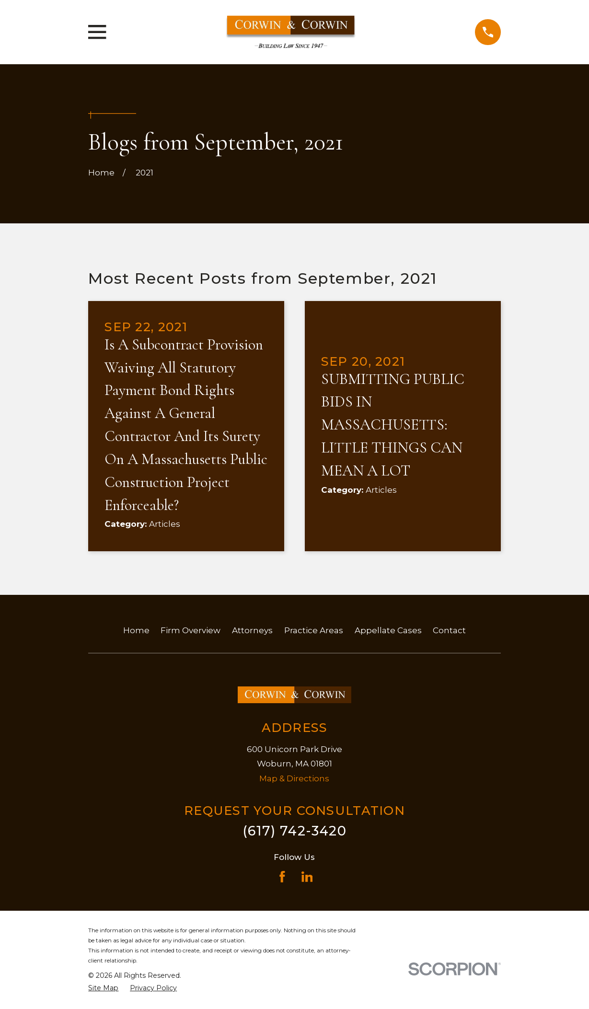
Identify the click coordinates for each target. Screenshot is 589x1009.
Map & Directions (294, 778)
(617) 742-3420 (294, 831)
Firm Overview (190, 630)
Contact (449, 630)
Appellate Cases (388, 630)
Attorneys (252, 630)
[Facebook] (282, 876)
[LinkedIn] (307, 876)
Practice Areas (313, 630)
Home (136, 630)
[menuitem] (103, 988)
